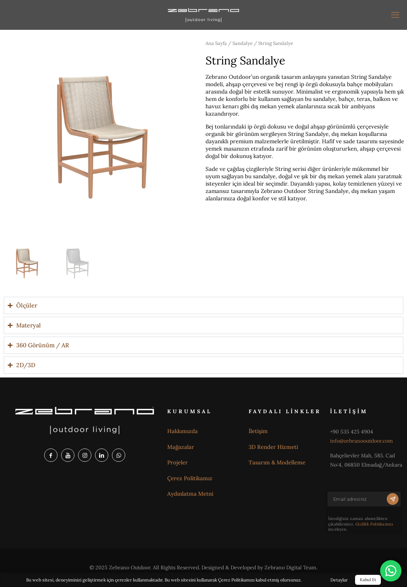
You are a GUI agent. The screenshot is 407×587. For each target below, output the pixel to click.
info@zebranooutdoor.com (361, 440)
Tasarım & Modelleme (277, 462)
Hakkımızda (182, 431)
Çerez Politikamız (190, 478)
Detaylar (339, 580)
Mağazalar (180, 446)
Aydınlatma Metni (190, 493)
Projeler (177, 462)
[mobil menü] (395, 14)
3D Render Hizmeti (273, 446)
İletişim (258, 431)
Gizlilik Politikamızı (374, 524)
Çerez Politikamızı (236, 580)
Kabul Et (368, 579)
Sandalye (242, 43)
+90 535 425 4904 (351, 431)
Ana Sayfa (216, 43)
